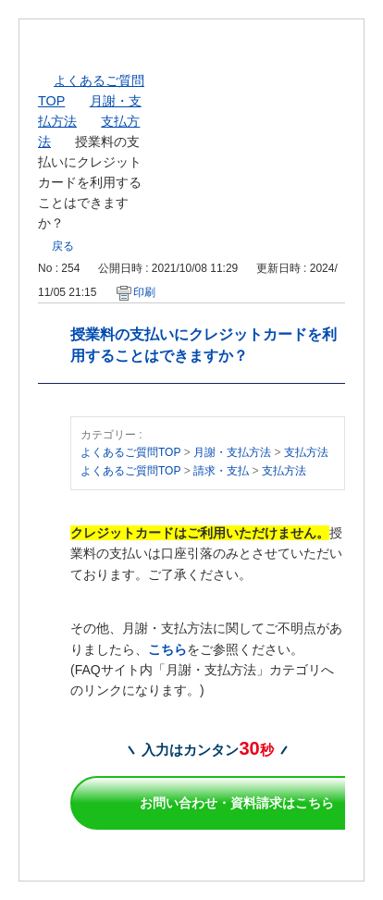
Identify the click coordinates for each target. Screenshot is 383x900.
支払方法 (306, 452)
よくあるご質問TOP (130, 452)
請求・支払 (221, 470)
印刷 (144, 292)
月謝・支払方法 (232, 452)
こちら (167, 649)
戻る (63, 246)
